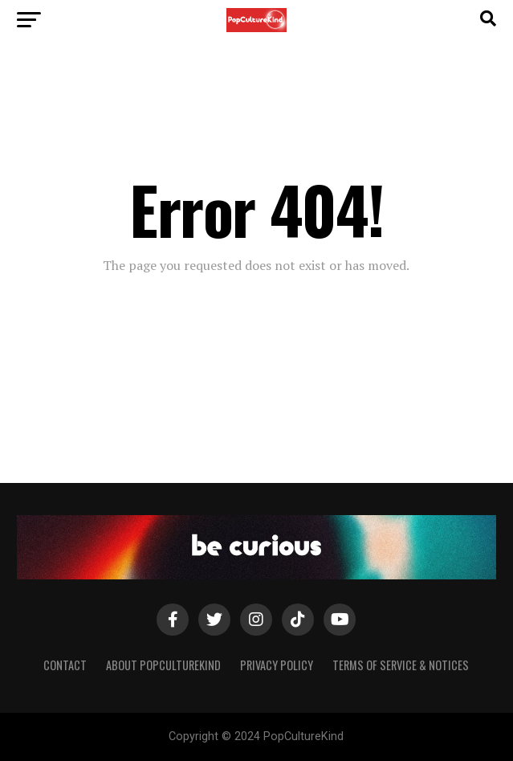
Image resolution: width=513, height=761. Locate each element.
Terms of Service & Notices (400, 665)
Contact (65, 665)
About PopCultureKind (163, 665)
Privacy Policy (276, 665)
